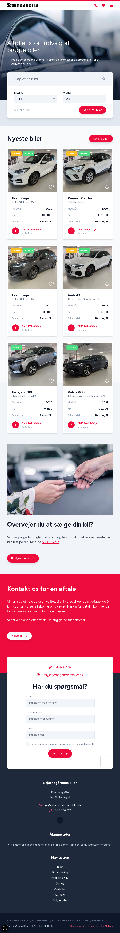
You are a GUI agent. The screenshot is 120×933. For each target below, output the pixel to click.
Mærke (18, 92)
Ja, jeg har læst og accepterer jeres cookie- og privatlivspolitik (62, 760)
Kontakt (19, 652)
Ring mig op (60, 769)
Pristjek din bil (23, 574)
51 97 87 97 (50, 558)
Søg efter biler (92, 110)
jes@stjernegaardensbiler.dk (60, 691)
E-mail (29, 745)
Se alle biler (101, 155)
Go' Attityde (107, 926)
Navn (28, 712)
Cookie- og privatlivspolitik (84, 926)
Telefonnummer (34, 728)
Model (67, 92)
